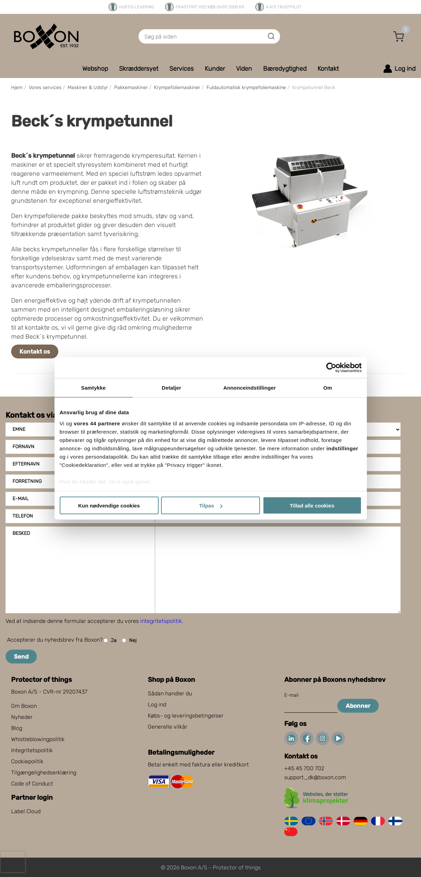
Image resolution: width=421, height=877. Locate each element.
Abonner (358, 705)
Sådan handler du (170, 693)
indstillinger (343, 448)
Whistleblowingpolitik (38, 739)
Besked (21, 533)
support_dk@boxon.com (315, 777)
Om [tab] (327, 388)
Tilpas (210, 506)
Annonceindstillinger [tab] (249, 388)
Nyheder (22, 717)
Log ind (157, 704)
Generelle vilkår (167, 726)
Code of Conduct (32, 783)
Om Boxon (24, 706)
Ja (110, 640)
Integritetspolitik (32, 750)
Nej (129, 640)
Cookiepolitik (27, 761)
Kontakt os (34, 351)
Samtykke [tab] (93, 388)
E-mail (291, 695)
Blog (16, 728)
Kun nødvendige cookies (109, 506)
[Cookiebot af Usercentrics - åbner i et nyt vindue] (331, 368)
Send (21, 656)
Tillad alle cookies (312, 506)
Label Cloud (26, 811)
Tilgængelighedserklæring (43, 772)
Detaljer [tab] (171, 388)
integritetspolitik (161, 621)
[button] (399, 36)
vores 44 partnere (97, 423)
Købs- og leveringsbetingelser (186, 715)
